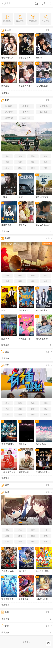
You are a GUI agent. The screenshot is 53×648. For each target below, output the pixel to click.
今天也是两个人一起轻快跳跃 (31, 339)
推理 (33, 536)
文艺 (20, 168)
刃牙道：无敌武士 (9, 571)
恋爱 (7, 536)
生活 (33, 168)
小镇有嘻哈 (24, 310)
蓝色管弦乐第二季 (9, 599)
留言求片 (27, 642)
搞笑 (33, 530)
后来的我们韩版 (43, 225)
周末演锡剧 (24, 472)
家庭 (20, 275)
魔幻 (7, 156)
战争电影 (44, 112)
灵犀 (21, 197)
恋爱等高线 (41, 444)
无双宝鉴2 (5, 86)
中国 (7, 415)
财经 (45, 409)
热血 (20, 530)
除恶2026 (5, 339)
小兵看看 (6, 3)
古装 (20, 162)
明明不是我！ (7, 225)
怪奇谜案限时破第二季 (11, 444)
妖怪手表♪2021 (42, 571)
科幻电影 (9, 112)
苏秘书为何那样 (26, 86)
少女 (45, 530)
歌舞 (45, 162)
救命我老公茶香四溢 (10, 58)
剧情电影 (9, 118)
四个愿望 (23, 444)
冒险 (45, 156)
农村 (7, 281)
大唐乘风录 (24, 599)
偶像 (33, 281)
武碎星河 (23, 571)
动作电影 (9, 106)
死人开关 (23, 225)
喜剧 (20, 281)
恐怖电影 (26, 112)
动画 (45, 168)
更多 (49, 30)
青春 (33, 162)
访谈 (7, 409)
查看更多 (26, 93)
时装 (33, 275)
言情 (20, 156)
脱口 (20, 403)
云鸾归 (39, 58)
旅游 (33, 409)
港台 (20, 415)
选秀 (33, 403)
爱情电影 (44, 106)
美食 (20, 409)
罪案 (33, 156)
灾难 (7, 162)
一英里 (4, 197)
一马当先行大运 (8, 472)
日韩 (33, 415)
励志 (7, 168)
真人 (7, 403)
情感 (45, 403)
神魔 (45, 536)
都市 (7, 275)
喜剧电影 (26, 106)
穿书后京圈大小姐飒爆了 (29, 58)
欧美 (45, 415)
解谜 (3, 310)
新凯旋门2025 (42, 197)
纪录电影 (26, 118)
